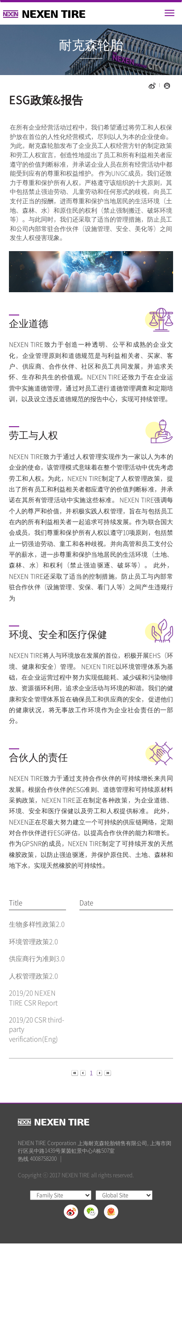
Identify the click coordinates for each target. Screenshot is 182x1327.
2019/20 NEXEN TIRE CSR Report (33, 997)
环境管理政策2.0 (33, 941)
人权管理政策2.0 (33, 976)
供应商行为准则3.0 (37, 958)
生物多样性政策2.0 (37, 924)
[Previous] (75, 1072)
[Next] (100, 1072)
